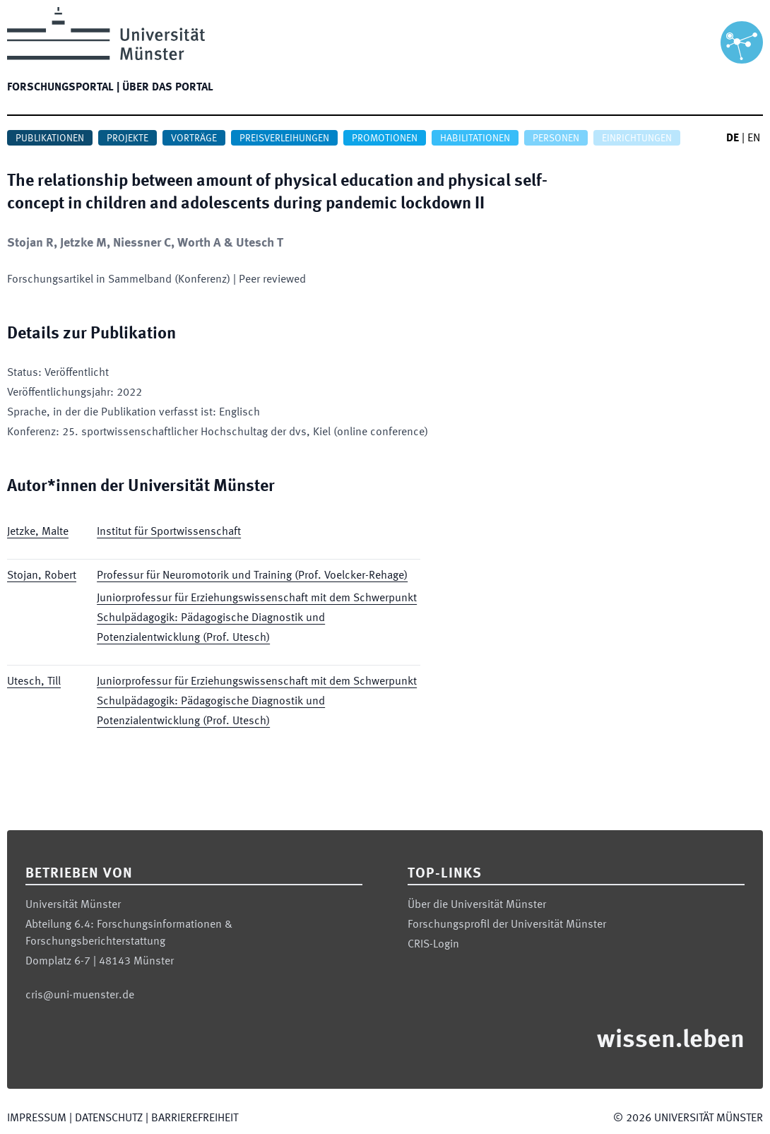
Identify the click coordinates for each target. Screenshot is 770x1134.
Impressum (36, 1118)
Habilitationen (475, 138)
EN (753, 138)
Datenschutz (109, 1118)
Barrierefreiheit (194, 1118)
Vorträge (194, 138)
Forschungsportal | (63, 87)
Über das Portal (167, 87)
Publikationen (50, 138)
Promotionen (384, 138)
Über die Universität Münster (477, 905)
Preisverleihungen (284, 138)
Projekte (127, 138)
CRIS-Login (433, 944)
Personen (556, 138)
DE (732, 138)
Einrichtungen (637, 138)
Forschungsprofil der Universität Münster (507, 925)
